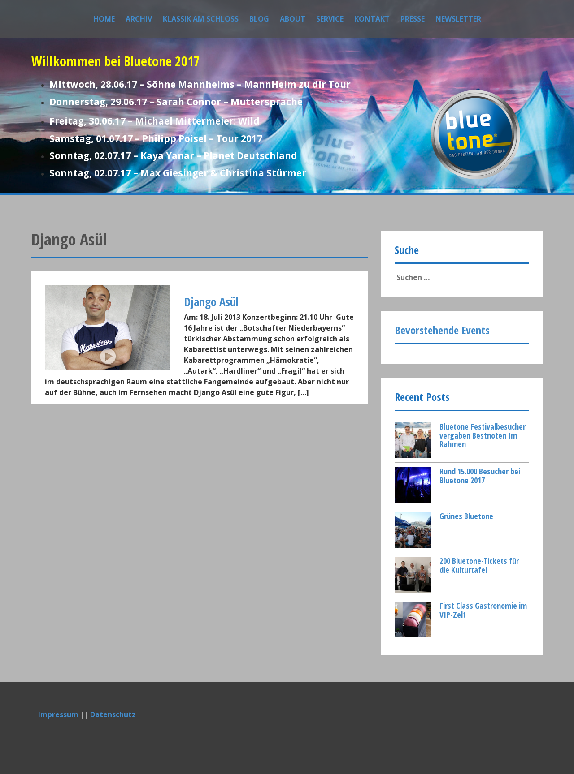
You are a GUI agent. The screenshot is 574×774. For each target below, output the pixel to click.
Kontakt (372, 19)
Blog (259, 19)
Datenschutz (113, 714)
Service (330, 19)
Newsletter (458, 19)
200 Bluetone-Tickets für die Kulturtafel (479, 565)
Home (104, 19)
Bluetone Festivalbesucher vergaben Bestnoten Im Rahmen (482, 435)
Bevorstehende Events (442, 329)
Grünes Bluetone (466, 516)
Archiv (139, 19)
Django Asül (211, 302)
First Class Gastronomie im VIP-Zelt (483, 610)
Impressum (58, 714)
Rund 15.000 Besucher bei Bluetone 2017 (479, 476)
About (292, 19)
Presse (412, 19)
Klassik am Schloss (201, 19)
